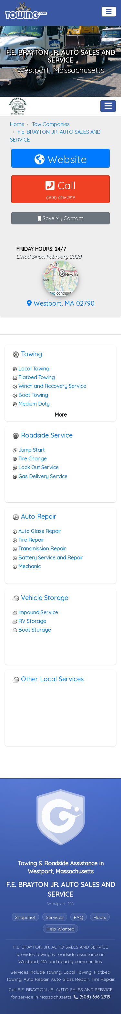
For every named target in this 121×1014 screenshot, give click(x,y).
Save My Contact (60, 218)
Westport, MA (33, 961)
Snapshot (25, 917)
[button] (62, 273)
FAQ (78, 917)
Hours (100, 917)
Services (55, 917)
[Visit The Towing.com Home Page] (26, 9)
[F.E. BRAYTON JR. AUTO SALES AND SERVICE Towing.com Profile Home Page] (17, 106)
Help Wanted (60, 929)
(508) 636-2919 (92, 997)
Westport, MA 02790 (61, 303)
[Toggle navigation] (109, 11)
